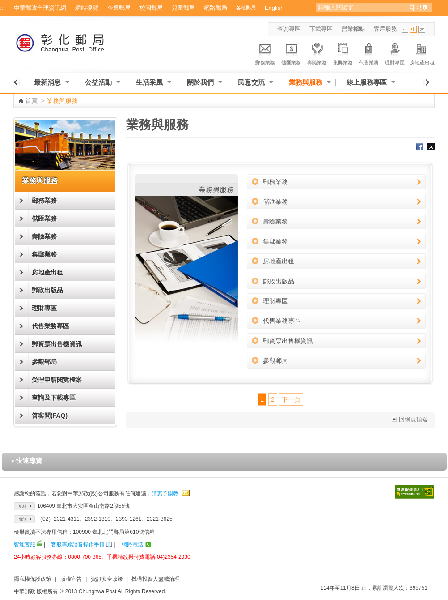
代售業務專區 (50, 326)
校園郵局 (151, 7)
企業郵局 (119, 7)
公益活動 (98, 82)
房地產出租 (422, 52)
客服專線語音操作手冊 (78, 544)
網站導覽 (86, 7)
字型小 (405, 29)
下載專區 (321, 29)
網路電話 (132, 544)
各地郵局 (246, 7)
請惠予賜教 (165, 493)
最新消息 (47, 82)
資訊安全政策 (107, 579)
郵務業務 (265, 52)
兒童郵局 (183, 7)
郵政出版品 (47, 290)
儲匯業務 (291, 52)
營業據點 (353, 29)
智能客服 (24, 544)
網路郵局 (215, 7)
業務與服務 (305, 82)
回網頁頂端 (413, 419)
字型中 (413, 29)
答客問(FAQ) (50, 415)
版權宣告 (71, 579)
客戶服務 (385, 29)
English (274, 7)
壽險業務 (317, 52)
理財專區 (395, 52)
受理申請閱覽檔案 (57, 379)
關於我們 (200, 82)
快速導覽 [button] (27, 460)
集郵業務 (343, 52)
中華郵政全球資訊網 (40, 7)
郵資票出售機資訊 (57, 343)
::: (2, 7)
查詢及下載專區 (54, 397)
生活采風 (149, 82)
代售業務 (369, 52)
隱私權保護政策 (32, 579)
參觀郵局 (44, 361)
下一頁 (291, 399)
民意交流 (251, 82)
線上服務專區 (367, 82)
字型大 (421, 29)
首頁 (31, 100)
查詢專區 (288, 29)
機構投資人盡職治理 (155, 579)
